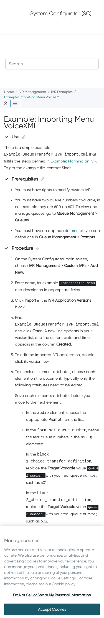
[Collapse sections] (6, 103)
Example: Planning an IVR (73, 161)
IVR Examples (62, 92)
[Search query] (52, 64)
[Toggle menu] (13, 26)
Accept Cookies (52, 609)
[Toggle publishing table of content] (15, 103)
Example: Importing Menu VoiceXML (32, 97)
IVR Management (32, 92)
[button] (6, 136)
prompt (76, 230)
